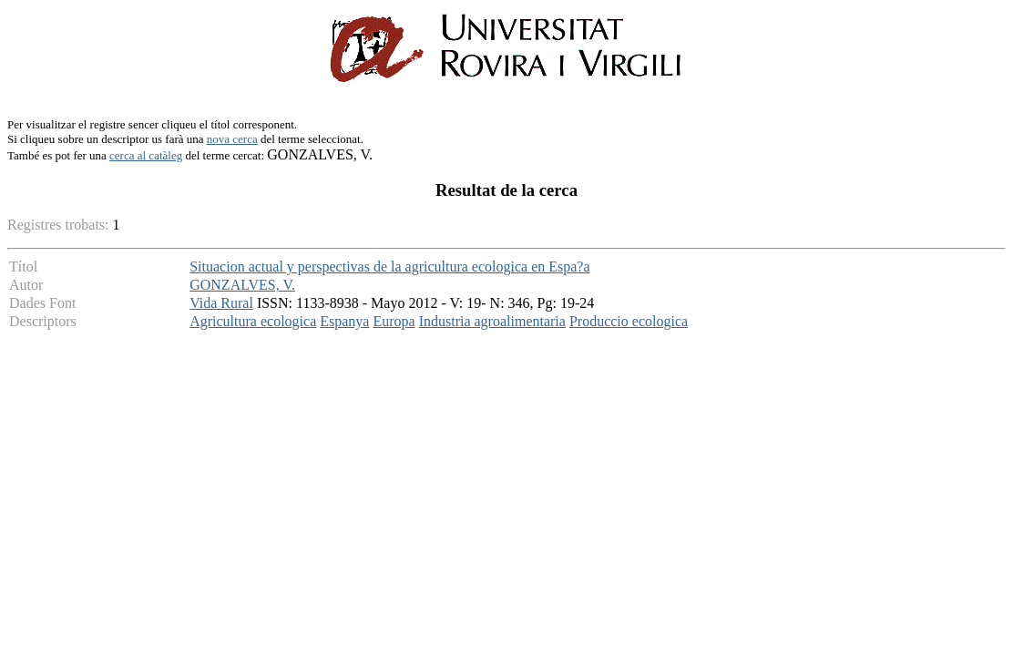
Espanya (344, 321)
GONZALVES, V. (242, 284)
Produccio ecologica (628, 321)
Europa (393, 321)
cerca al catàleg (145, 155)
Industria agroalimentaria (492, 321)
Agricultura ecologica (252, 321)
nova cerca (232, 139)
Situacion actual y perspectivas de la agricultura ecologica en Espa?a (389, 266)
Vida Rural (221, 303)
